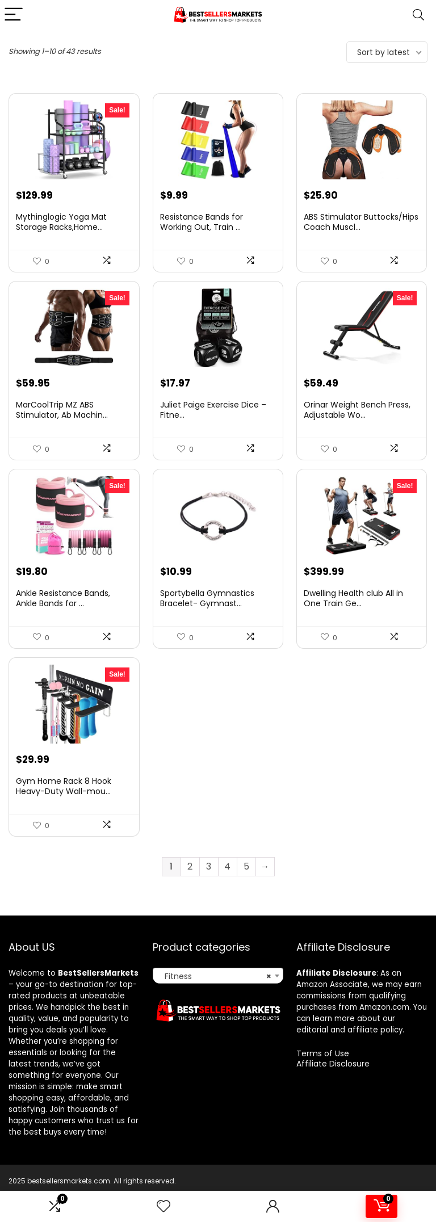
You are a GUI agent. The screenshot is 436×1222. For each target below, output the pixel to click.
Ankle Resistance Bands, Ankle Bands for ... (63, 616)
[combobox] (218, 1000)
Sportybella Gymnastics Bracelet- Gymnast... (207, 616)
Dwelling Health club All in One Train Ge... (353, 616)
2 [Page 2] (189, 890)
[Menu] (13, 15)
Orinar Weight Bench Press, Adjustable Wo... (357, 422)
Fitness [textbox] (215, 1001)
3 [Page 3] (208, 890)
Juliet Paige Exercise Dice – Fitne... (213, 422)
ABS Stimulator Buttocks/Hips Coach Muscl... (361, 228)
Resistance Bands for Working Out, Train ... (201, 228)
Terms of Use (322, 1078)
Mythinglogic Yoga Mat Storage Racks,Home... (61, 228)
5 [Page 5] (246, 890)
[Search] (418, 15)
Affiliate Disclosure (333, 1088)
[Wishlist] (163, 1206)
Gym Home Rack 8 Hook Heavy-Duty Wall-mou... (63, 810)
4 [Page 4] (227, 890)
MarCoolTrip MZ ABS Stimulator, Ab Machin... (62, 422)
